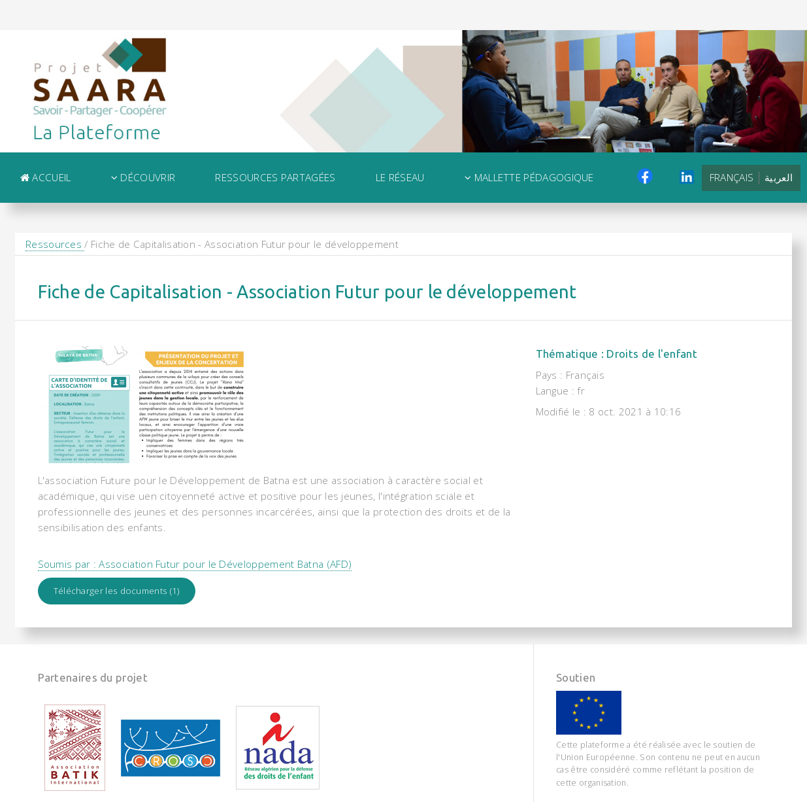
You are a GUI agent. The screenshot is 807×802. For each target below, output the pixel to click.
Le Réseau (400, 177)
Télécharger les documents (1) (117, 591)
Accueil (45, 177)
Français (731, 177)
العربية (779, 177)
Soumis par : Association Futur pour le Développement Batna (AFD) (195, 563)
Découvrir (143, 177)
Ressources (54, 244)
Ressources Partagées (275, 177)
